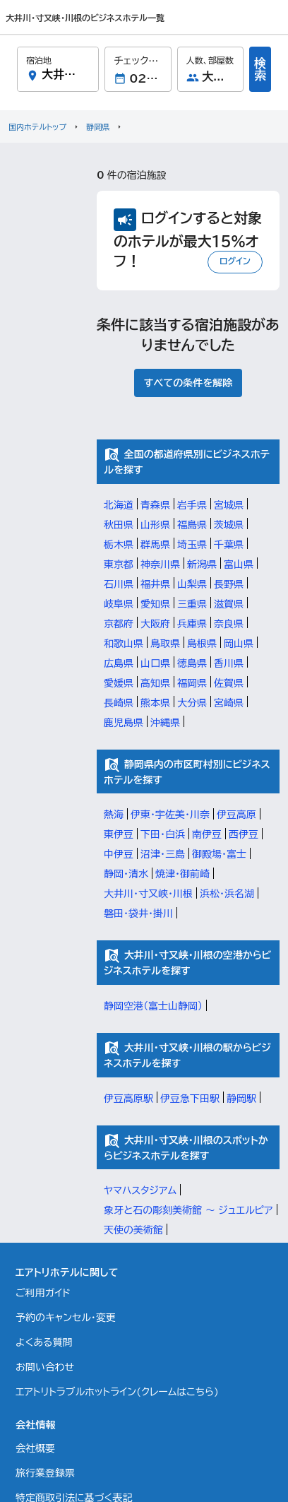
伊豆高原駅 (128, 1099)
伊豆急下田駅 (190, 1099)
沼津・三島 (162, 854)
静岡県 (97, 127)
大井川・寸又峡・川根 (148, 894)
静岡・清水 (126, 874)
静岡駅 (241, 1099)
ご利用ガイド (43, 1293)
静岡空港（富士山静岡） (153, 1006)
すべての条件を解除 (188, 383)
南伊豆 (207, 834)
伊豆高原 (236, 815)
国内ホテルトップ (37, 127)
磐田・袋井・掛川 (138, 913)
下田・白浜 (162, 834)
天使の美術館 (133, 1230)
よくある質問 (44, 1342)
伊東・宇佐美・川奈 (170, 815)
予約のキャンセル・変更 (66, 1318)
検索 (260, 69)
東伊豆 (118, 834)
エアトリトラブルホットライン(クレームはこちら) (117, 1392)
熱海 (114, 815)
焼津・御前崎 (182, 874)
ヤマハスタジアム (140, 1190)
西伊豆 (243, 834)
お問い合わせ (45, 1367)
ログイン (235, 260)
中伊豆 (118, 854)
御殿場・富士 (219, 854)
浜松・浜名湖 (227, 894)
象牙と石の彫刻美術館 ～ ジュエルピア (188, 1210)
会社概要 (35, 1448)
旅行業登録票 (45, 1473)
